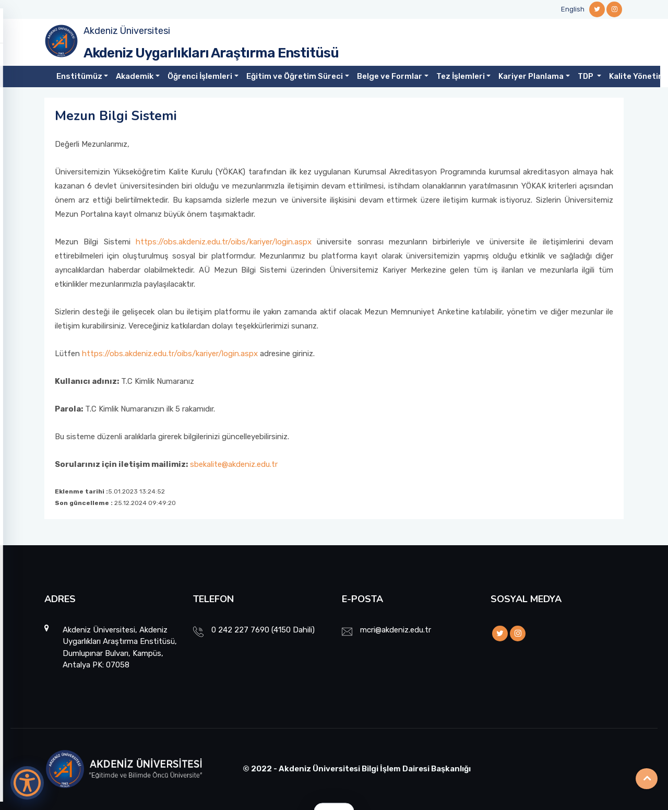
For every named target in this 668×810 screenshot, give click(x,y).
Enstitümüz (79, 76)
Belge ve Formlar (389, 76)
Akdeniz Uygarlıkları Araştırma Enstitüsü (211, 53)
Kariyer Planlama (531, 76)
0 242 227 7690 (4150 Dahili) (263, 630)
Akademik (134, 76)
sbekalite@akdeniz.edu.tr (234, 464)
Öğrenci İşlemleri (200, 76)
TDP (586, 76)
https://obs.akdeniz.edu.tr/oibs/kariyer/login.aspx (224, 241)
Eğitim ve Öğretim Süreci (294, 76)
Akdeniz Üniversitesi (127, 31)
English (572, 9)
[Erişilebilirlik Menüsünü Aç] (27, 783)
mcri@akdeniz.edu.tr (395, 630)
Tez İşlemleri (460, 76)
